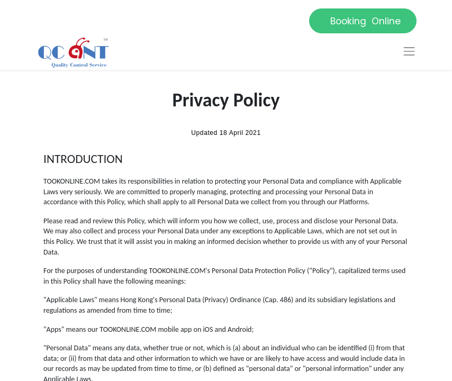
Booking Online (363, 21)
